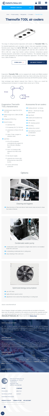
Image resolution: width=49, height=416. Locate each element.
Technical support (7, 394)
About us (18, 391)
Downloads (18, 62)
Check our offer (6, 337)
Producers (5, 391)
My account (27, 400)
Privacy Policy (6, 400)
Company (19, 388)
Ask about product (36, 62)
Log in (36, 3)
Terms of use (17, 400)
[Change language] (46, 2)
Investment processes (8, 396)
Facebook (5, 407)
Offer (3, 388)
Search (40, 8)
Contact (18, 394)
